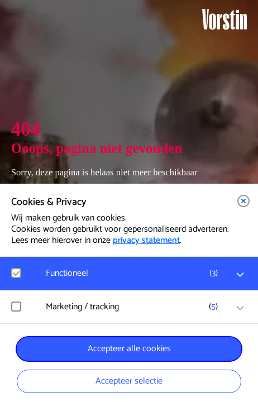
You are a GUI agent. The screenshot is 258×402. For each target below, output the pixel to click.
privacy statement (146, 240)
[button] (243, 201)
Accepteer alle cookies (129, 348)
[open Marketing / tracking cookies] (240, 308)
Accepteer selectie (129, 381)
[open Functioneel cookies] (240, 275)
